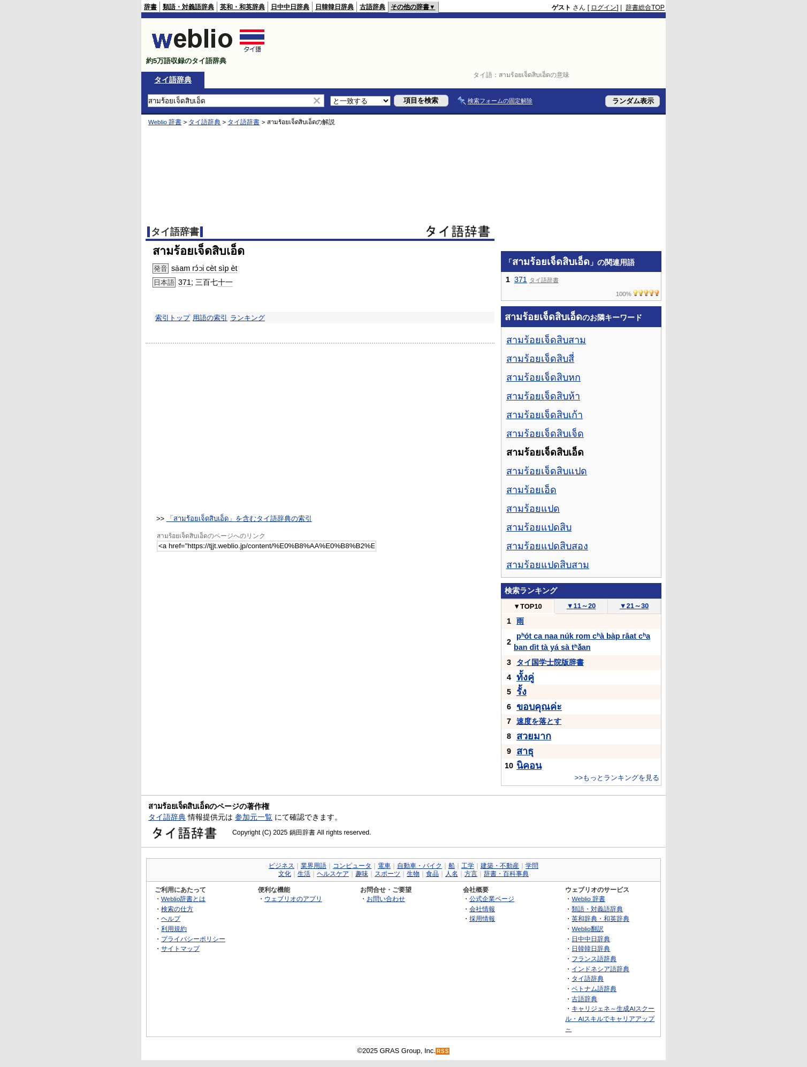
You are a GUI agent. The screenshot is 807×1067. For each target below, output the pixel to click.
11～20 (581, 606)
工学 (467, 865)
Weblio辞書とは (183, 898)
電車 (384, 865)
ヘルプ (170, 918)
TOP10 (527, 606)
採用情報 (482, 918)
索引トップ (172, 318)
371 (184, 282)
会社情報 (482, 908)
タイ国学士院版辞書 (550, 662)
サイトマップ (180, 948)
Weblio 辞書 (164, 122)
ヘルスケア (333, 874)
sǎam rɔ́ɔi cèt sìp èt (204, 268)
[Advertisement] (470, 45)
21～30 (634, 606)
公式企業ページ (491, 898)
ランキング (247, 318)
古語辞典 (372, 7)
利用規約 (174, 928)
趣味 (361, 874)
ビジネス (281, 865)
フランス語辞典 (594, 958)
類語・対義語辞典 (188, 7)
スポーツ (387, 874)
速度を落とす (538, 721)
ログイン (603, 7)
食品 (432, 874)
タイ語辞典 (173, 79)
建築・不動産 (500, 865)
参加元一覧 (253, 817)
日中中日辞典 (290, 7)
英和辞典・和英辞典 (600, 918)
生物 (413, 874)
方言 (471, 874)
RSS (443, 1051)
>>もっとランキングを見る (617, 778)
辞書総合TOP (645, 7)
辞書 (150, 7)
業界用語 (313, 865)
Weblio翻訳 (587, 928)
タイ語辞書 (243, 122)
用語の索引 (210, 318)
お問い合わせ (386, 898)
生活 (304, 874)
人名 (451, 874)
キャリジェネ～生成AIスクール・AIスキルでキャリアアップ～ (609, 1018)
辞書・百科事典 (506, 874)
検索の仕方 (177, 908)
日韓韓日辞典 (334, 7)
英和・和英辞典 (242, 7)
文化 (284, 874)
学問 (532, 865)
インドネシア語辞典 (600, 968)
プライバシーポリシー (193, 938)
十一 (225, 282)
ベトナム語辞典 (594, 988)
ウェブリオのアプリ (293, 898)
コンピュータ (352, 865)
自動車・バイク (419, 865)
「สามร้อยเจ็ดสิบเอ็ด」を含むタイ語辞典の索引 (239, 518)
